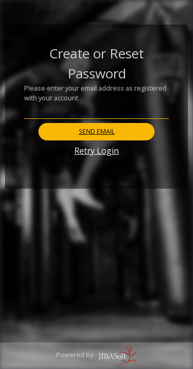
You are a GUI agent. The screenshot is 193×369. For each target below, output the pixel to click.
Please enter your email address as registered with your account (95, 93)
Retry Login (96, 150)
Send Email (97, 131)
